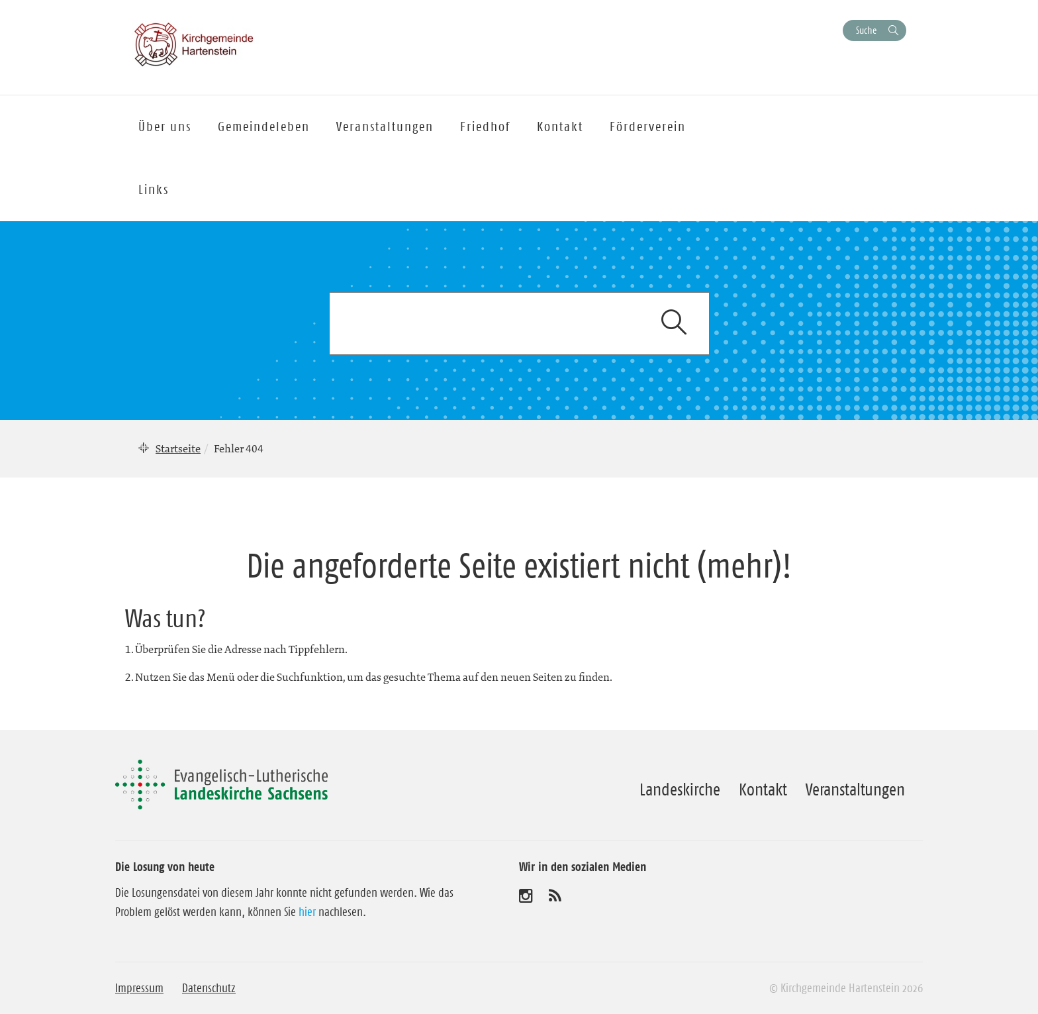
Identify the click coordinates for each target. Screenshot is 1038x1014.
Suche (866, 30)
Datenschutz (209, 988)
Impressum (139, 988)
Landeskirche (679, 789)
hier (307, 912)
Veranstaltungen (855, 789)
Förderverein (648, 126)
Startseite (178, 448)
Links (153, 189)
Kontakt (763, 789)
